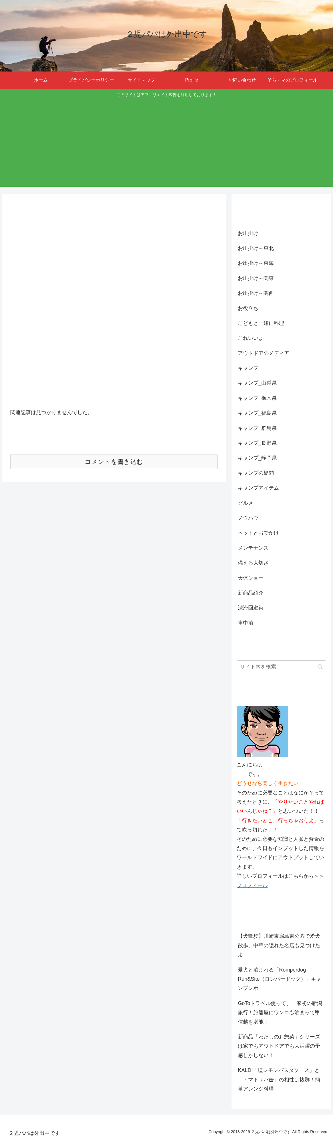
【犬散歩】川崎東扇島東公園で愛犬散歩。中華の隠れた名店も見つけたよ (279, 945)
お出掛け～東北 (256, 248)
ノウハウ (248, 518)
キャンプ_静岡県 (257, 458)
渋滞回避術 (251, 608)
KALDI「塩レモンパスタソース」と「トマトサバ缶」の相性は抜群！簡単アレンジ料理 (279, 1079)
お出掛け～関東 (256, 278)
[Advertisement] (167, 142)
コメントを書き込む (114, 461)
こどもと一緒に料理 (261, 323)
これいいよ (251, 338)
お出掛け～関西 (256, 293)
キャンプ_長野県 (257, 443)
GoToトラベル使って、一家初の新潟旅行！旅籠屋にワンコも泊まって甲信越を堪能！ (280, 1012)
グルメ (245, 503)
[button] (320, 667)
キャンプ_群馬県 (257, 428)
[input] (281, 666)
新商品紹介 (251, 593)
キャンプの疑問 (256, 473)
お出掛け (248, 233)
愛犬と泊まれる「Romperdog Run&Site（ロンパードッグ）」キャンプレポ (279, 979)
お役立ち (248, 308)
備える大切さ (253, 563)
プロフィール (252, 885)
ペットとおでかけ (258, 533)
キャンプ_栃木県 (257, 398)
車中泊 (245, 623)
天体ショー (251, 578)
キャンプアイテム (258, 488)
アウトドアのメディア (263, 353)
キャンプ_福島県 (257, 413)
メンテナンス (253, 548)
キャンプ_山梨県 (257, 383)
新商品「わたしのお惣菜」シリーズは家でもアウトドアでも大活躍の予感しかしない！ (279, 1046)
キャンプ (248, 368)
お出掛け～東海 (256, 263)
